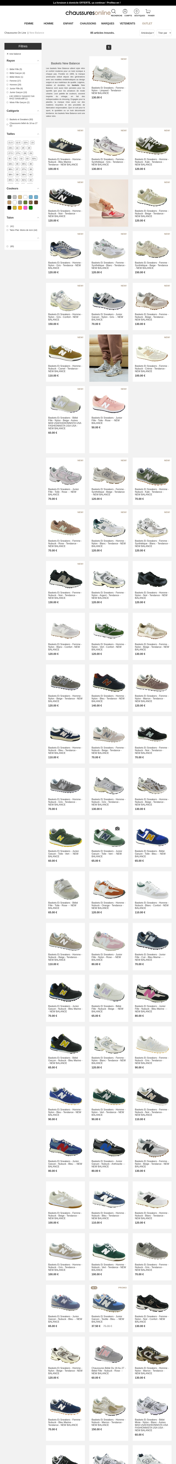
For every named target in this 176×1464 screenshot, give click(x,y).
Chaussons (88, 23)
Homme (48, 23)
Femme (28, 23)
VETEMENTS (127, 23)
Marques (107, 23)
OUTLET (147, 23)
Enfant (68, 23)
